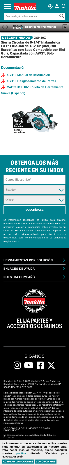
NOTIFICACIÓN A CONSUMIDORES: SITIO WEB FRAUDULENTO (26, 429)
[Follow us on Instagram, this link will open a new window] (17, 365)
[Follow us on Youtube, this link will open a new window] (28, 365)
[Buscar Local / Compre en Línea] (51, 6)
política (21, 453)
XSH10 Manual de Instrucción (28, 75)
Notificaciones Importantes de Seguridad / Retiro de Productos (29, 436)
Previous (3, 26)
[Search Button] (62, 16)
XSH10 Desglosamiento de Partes (31, 81)
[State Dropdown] (34, 189)
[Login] (57, 6)
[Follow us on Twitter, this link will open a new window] (51, 365)
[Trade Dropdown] (34, 199)
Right (7, 26)
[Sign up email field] (34, 179)
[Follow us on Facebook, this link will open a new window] (40, 365)
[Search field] (31, 16)
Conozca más (46, 461)
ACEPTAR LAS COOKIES (18, 461)
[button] (63, 7)
